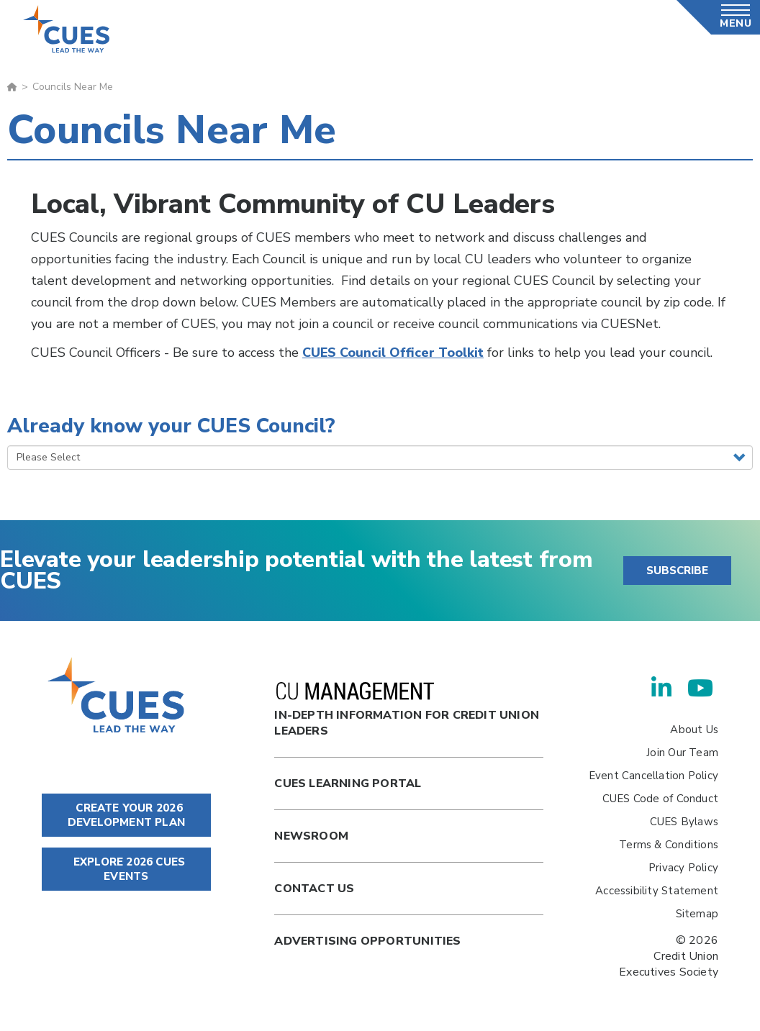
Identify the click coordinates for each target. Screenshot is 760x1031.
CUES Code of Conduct (660, 798)
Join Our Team (682, 752)
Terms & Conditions (668, 844)
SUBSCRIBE (677, 570)
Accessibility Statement (656, 891)
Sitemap (697, 914)
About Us (694, 729)
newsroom (311, 836)
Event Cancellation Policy (653, 775)
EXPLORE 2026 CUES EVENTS (126, 869)
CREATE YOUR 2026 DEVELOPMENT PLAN (126, 815)
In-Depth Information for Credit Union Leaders (406, 710)
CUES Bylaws (684, 821)
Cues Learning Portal (347, 783)
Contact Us (314, 888)
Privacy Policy (683, 867)
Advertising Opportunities (367, 941)
